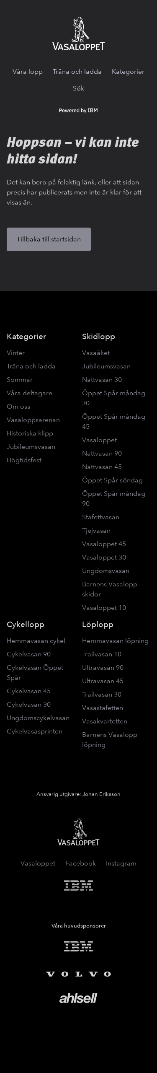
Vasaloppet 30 (104, 557)
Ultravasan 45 (103, 681)
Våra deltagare (29, 393)
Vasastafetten (102, 708)
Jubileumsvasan (31, 447)
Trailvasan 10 (101, 654)
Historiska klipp (30, 433)
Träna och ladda (77, 71)
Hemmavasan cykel (36, 641)
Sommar (20, 380)
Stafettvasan (100, 517)
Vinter (16, 353)
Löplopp (97, 624)
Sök (78, 88)
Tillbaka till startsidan (49, 239)
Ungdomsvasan (105, 571)
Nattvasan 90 (102, 453)
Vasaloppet (99, 440)
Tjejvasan (96, 530)
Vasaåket (96, 353)
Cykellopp (25, 624)
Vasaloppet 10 (104, 608)
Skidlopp (98, 336)
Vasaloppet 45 (104, 544)
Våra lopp (28, 71)
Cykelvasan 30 (29, 704)
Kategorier (128, 71)
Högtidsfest (24, 460)
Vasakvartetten (104, 721)
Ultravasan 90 (103, 667)
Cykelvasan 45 (29, 691)
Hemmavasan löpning (115, 641)
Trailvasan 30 (101, 694)
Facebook (80, 863)
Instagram (121, 863)
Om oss (18, 406)
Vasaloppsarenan (33, 420)
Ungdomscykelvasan (38, 718)
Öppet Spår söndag (112, 480)
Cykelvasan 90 (29, 654)
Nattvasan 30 (102, 380)
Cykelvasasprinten (34, 731)
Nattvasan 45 (102, 467)
